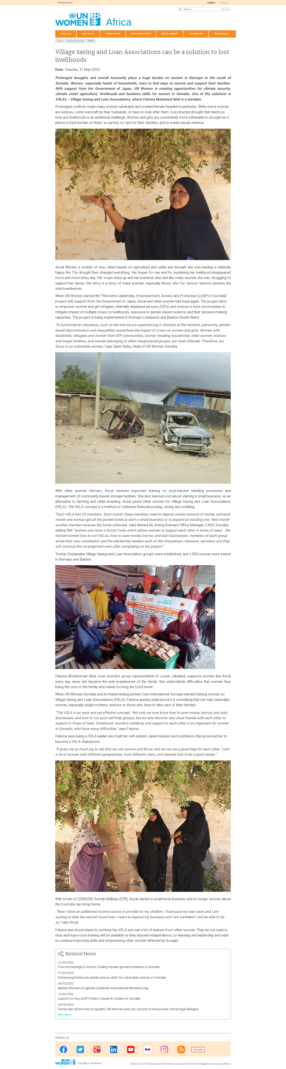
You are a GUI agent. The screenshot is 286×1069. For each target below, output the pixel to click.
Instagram (164, 1049)
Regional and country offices (215, 1064)
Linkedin (114, 1049)
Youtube (131, 1049)
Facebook (63, 1049)
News (90, 41)
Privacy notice (153, 1064)
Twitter (80, 1049)
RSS (181, 1049)
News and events (140, 34)
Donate (198, 1049)
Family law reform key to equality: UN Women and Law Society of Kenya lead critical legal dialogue (128, 1009)
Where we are (113, 34)
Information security (172, 1064)
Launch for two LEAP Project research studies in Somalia (99, 998)
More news (64, 1014)
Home (60, 41)
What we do (88, 34)
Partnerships (222, 34)
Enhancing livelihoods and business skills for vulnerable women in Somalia (112, 977)
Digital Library (169, 34)
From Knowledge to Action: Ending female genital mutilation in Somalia (109, 967)
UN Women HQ (65, 2)
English (211, 2)
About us (66, 34)
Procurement (192, 1064)
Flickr (147, 1049)
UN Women (95, 1063)
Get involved (196, 34)
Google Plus (97, 1049)
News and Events (75, 41)
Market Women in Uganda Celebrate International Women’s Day (103, 988)
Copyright (82, 1063)
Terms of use (137, 1064)
